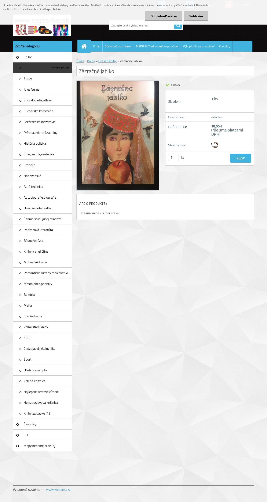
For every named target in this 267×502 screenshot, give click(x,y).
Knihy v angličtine (36, 251)
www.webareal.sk (59, 489)
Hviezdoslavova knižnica (41, 402)
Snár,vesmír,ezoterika (39, 154)
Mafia (28, 305)
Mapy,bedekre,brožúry (39, 445)
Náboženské (32, 175)
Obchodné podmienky (118, 46)
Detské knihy (60, 67)
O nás (96, 46)
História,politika (35, 143)
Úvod (80, 61)
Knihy (28, 56)
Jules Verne (32, 89)
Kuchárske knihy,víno (38, 110)
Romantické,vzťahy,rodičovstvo (46, 272)
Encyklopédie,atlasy (38, 100)
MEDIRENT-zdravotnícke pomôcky (157, 46)
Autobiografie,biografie (40, 197)
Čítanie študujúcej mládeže (43, 218)
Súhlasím (196, 16)
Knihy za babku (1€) (37, 413)
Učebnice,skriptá (35, 370)
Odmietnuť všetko (163, 16)
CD (26, 434)
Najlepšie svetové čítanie (41, 391)
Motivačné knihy (35, 262)
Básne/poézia (33, 240)
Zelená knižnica (34, 380)
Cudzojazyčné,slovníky (39, 348)
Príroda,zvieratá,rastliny (41, 132)
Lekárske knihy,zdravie (40, 121)
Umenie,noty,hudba (37, 208)
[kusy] (173, 157)
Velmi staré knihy (36, 326)
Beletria (29, 294)
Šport (28, 359)
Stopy (28, 78)
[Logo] (42, 25)
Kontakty (224, 46)
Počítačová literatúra (38, 229)
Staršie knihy (33, 316)
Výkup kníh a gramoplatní (199, 46)
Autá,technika (33, 186)
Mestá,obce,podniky (38, 283)
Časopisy (30, 424)
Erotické (29, 164)
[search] (178, 25)
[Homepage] (86, 46)
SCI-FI (28, 337)
